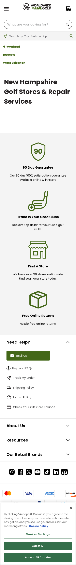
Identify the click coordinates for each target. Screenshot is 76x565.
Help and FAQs (19, 368)
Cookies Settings (38, 534)
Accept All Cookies (38, 557)
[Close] (71, 508)
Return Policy (18, 397)
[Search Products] (68, 24)
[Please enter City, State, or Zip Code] (38, 36)
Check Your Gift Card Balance (30, 407)
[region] (38, 533)
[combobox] (38, 24)
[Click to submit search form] (71, 36)
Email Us (18, 355)
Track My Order (20, 377)
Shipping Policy (20, 387)
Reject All (37, 546)
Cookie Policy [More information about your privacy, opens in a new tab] (38, 526)
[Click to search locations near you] (7, 38)
